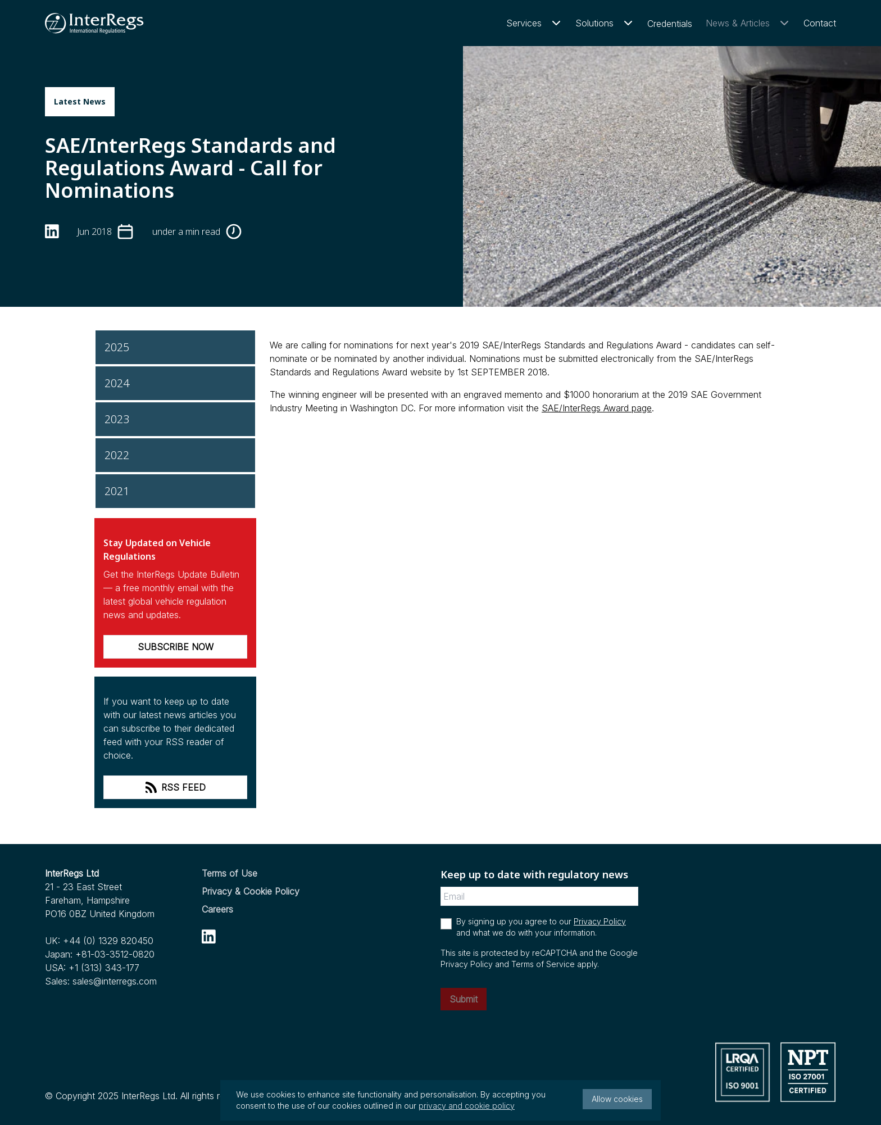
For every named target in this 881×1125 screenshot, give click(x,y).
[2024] (175, 383)
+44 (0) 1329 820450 (108, 940)
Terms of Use (229, 873)
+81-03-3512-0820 (115, 954)
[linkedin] (52, 231)
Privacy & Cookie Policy (250, 891)
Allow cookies (617, 1099)
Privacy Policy (600, 921)
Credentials (669, 23)
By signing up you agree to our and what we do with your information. (541, 927)
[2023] (175, 419)
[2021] (175, 491)
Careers (217, 909)
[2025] (175, 347)
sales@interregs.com (114, 981)
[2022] (175, 455)
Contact (819, 23)
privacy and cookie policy (467, 1105)
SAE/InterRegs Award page (597, 408)
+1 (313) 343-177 (104, 967)
